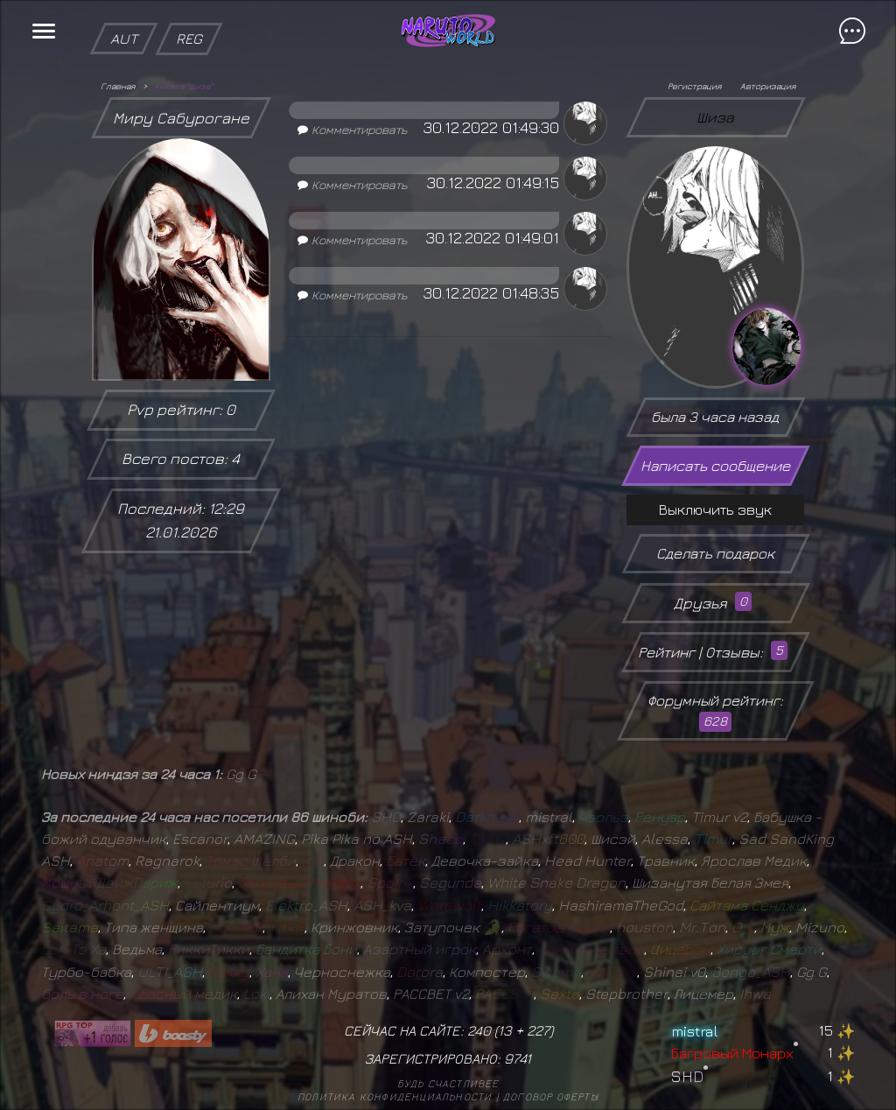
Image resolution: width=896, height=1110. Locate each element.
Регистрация (694, 86)
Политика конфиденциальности (395, 1096)
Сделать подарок (715, 553)
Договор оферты (550, 1096)
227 (538, 1030)
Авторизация (767, 86)
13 (505, 1030)
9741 (517, 1058)
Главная (118, 86)
